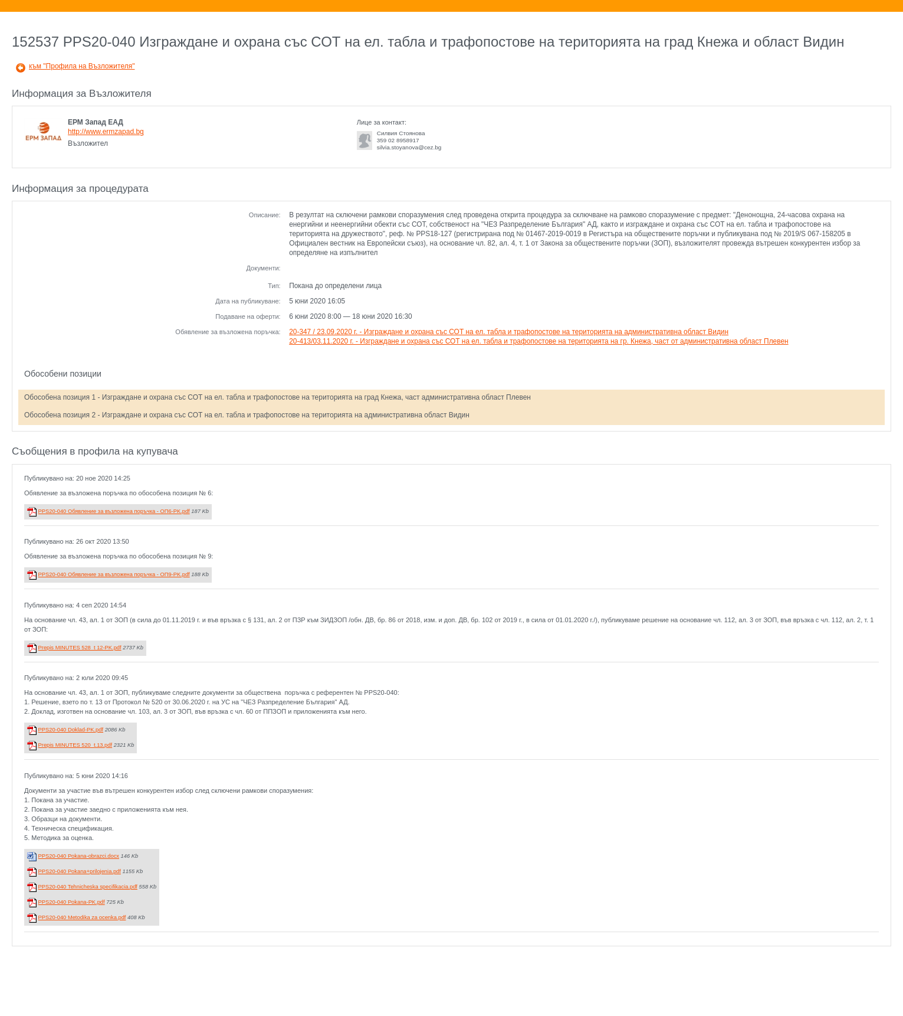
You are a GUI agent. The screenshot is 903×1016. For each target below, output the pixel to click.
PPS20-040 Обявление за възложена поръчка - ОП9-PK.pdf (114, 574)
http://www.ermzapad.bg (106, 132)
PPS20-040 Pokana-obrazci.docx (78, 856)
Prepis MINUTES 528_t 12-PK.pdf (80, 648)
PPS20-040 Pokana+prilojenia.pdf (79, 871)
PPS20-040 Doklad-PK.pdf (70, 730)
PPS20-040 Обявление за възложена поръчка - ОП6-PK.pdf (114, 511)
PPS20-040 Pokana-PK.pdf (71, 902)
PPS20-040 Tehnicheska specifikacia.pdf (87, 887)
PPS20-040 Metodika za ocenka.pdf (82, 917)
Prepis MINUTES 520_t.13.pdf (75, 745)
